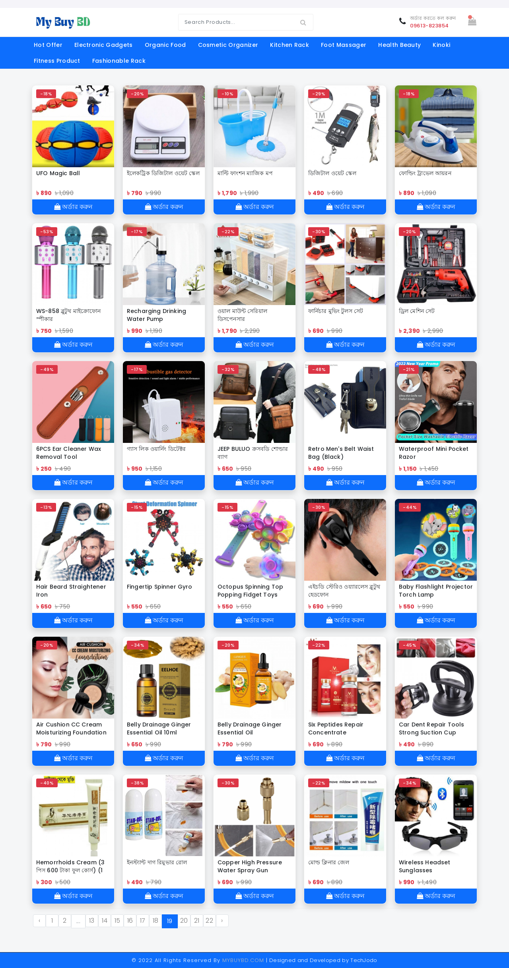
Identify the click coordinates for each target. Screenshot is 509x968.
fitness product (57, 61)
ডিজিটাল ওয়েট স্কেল (332, 173)
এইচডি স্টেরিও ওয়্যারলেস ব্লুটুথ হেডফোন (344, 591)
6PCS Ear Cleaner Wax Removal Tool (68, 453)
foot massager (343, 45)
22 (209, 920)
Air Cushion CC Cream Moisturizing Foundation (71, 728)
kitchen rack (289, 45)
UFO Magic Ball (58, 173)
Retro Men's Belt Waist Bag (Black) (341, 453)
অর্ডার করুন (73, 206)
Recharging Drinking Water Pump (156, 315)
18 (156, 920)
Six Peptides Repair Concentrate (335, 728)
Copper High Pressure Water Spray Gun (250, 866)
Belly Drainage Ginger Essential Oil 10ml (159, 728)
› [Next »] (222, 920)
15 (117, 920)
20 (184, 920)
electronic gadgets (103, 45)
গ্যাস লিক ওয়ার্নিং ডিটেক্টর (156, 449)
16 (130, 920)
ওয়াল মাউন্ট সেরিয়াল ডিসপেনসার (242, 315)
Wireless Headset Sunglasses (425, 866)
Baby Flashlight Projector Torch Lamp (436, 591)
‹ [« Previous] (39, 920)
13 (92, 920)
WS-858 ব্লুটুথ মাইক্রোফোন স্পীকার (68, 315)
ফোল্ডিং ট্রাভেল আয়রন (425, 173)
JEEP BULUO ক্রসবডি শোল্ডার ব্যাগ (253, 453)
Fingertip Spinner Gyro (159, 587)
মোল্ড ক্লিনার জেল (328, 862)
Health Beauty (399, 45)
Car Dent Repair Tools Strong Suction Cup (431, 728)
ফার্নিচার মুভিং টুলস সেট (335, 311)
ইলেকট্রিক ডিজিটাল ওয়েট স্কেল (163, 173)
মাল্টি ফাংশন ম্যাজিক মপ (245, 173)
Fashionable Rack (119, 61)
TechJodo (363, 960)
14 (105, 920)
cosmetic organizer (228, 45)
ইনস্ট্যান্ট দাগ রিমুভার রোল (157, 862)
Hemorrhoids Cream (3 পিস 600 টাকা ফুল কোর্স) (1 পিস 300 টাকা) (70, 866)
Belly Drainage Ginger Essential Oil (250, 728)
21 (197, 920)
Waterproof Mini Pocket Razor (434, 453)
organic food (165, 45)
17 (143, 920)
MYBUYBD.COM (244, 960)
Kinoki (441, 45)
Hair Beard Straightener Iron (71, 591)
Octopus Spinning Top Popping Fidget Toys (250, 591)
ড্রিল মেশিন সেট (417, 311)
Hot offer (48, 45)
